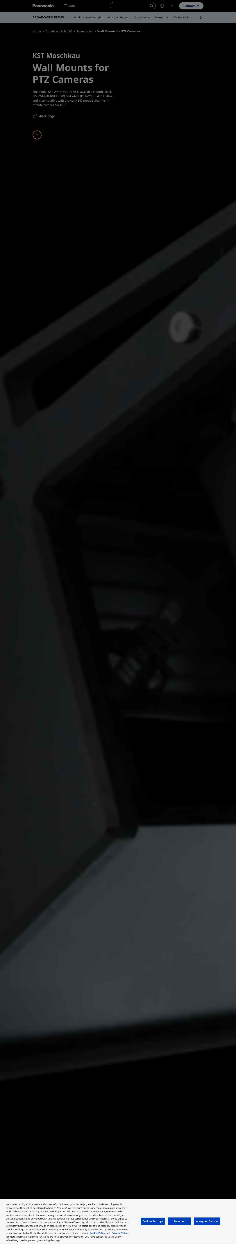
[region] (118, 1221)
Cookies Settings (153, 1221)
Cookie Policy (97, 1233)
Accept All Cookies (207, 1221)
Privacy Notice (120, 1233)
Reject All (179, 1221)
